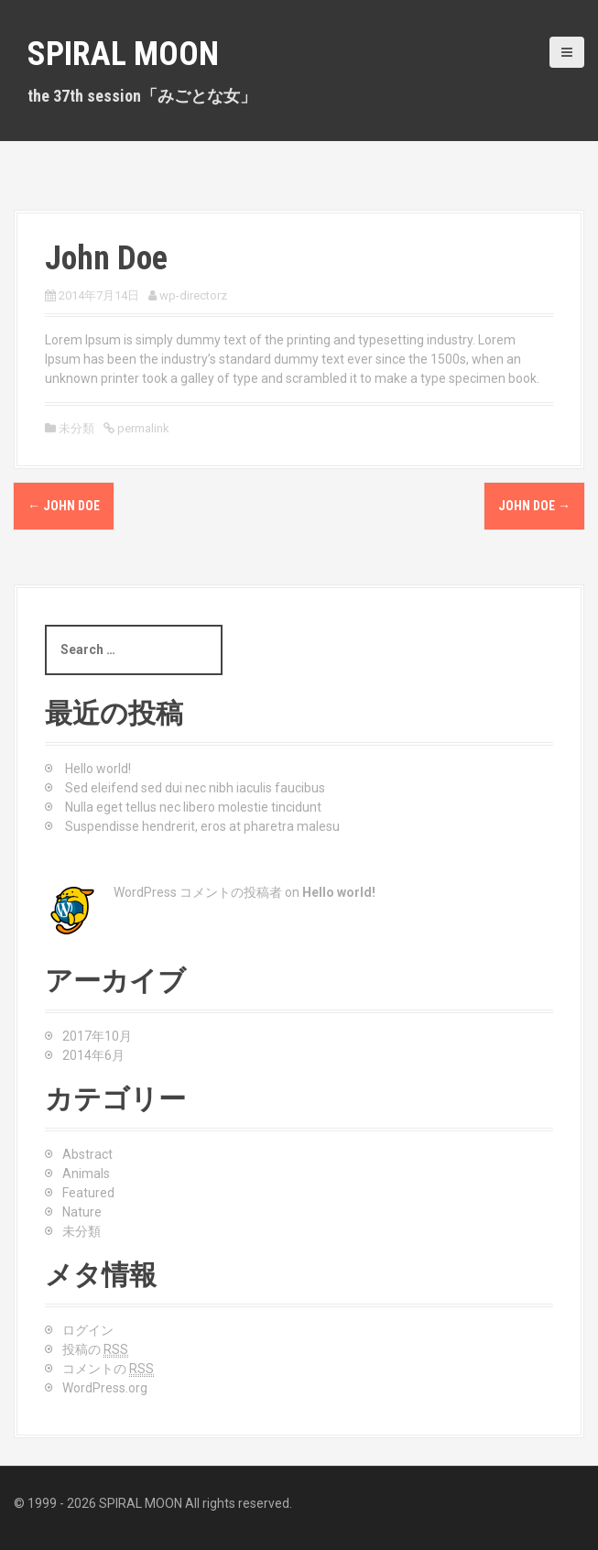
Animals (86, 1173)
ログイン (88, 1330)
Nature (82, 1212)
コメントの (108, 1369)
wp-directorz (193, 295)
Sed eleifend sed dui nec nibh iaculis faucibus (195, 787)
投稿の (95, 1350)
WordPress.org (104, 1388)
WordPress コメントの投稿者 (198, 892)
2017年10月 (97, 1036)
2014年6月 (93, 1055)
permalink (141, 428)
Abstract (87, 1154)
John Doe (63, 505)
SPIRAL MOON (123, 54)
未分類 (81, 1231)
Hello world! (98, 768)
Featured (88, 1192)
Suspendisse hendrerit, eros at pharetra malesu (202, 826)
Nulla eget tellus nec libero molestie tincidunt (193, 807)
